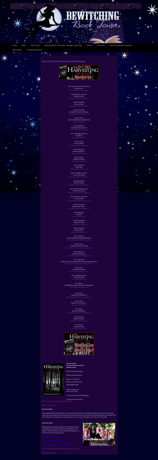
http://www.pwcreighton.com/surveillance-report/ (79, 263)
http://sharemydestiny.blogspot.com (79, 185)
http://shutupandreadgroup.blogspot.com (79, 200)
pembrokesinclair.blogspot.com (79, 321)
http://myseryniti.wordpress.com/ (79, 169)
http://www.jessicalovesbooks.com (79, 177)
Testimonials (17, 50)
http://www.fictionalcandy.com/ (79, 271)
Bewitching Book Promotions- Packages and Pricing (63, 45)
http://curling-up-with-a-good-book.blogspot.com (79, 248)
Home (15, 45)
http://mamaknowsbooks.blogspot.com (79, 192)
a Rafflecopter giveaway (49, 453)
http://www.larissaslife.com (79, 305)
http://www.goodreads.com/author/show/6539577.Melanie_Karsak (61, 449)
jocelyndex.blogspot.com (79, 161)
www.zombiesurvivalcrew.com (79, 129)
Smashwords (51, 405)
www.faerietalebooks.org (79, 279)
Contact (89, 45)
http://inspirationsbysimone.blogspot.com (79, 313)
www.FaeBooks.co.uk (79, 216)
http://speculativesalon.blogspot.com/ (78, 208)
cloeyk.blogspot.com (79, 122)
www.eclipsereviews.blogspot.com (79, 90)
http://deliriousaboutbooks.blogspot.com (79, 255)
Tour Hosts (101, 45)
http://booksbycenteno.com (79, 232)
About (24, 45)
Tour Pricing (35, 45)
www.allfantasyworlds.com (79, 328)
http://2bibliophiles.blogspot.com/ (79, 287)
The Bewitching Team (34, 50)
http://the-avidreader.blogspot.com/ (79, 145)
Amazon (44, 405)
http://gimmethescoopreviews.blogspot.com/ (79, 297)
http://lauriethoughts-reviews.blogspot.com (79, 240)
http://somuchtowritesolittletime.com (79, 114)
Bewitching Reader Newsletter (121, 45)
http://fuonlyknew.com (79, 137)
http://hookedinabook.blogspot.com (79, 98)
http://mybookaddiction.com (79, 153)
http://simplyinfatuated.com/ (79, 224)
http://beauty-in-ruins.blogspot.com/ (79, 106)
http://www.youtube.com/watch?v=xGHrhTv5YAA (56, 401)
